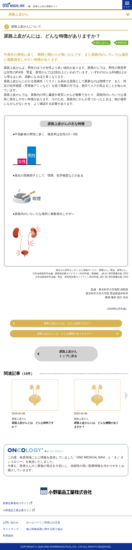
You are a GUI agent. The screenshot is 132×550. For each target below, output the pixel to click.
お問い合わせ (11, 522)
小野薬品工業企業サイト (19, 510)
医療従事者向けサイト (17, 503)
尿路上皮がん (102, 42)
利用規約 (8, 535)
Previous (5, 395)
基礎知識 (122, 42)
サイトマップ (11, 529)
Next (126, 395)
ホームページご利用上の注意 (43, 522)
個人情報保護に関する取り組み (44, 529)
